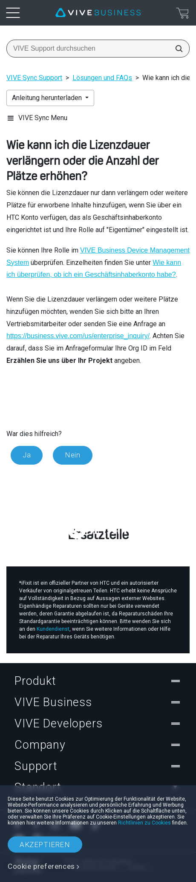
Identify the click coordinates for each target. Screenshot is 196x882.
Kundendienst (53, 629)
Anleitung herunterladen (48, 98)
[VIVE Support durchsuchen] (176, 48)
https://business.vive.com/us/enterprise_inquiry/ (78, 335)
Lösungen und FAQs (102, 78)
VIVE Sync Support (34, 78)
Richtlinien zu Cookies (144, 823)
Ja (27, 455)
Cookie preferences (41, 866)
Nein (72, 455)
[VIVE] (98, 12)
